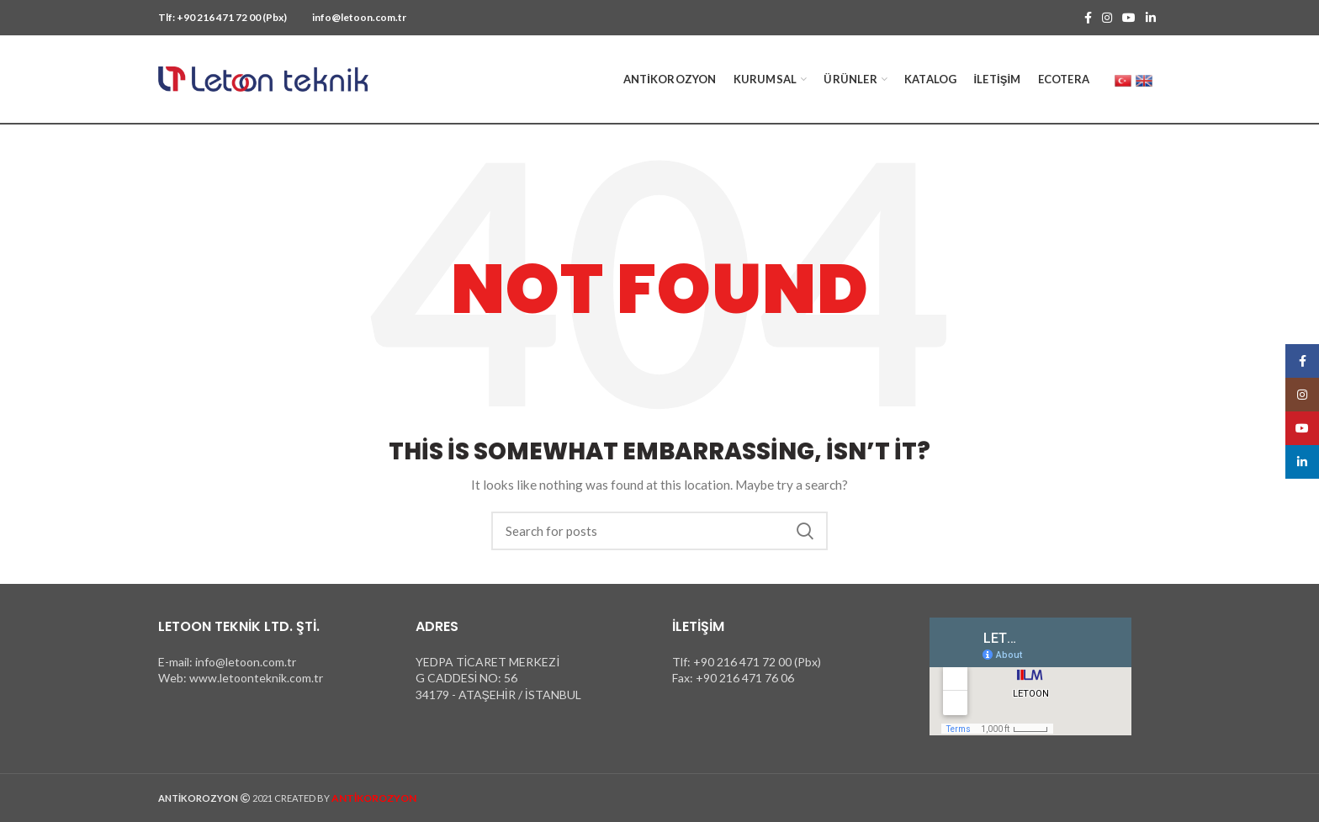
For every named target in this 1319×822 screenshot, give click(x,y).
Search (805, 531)
